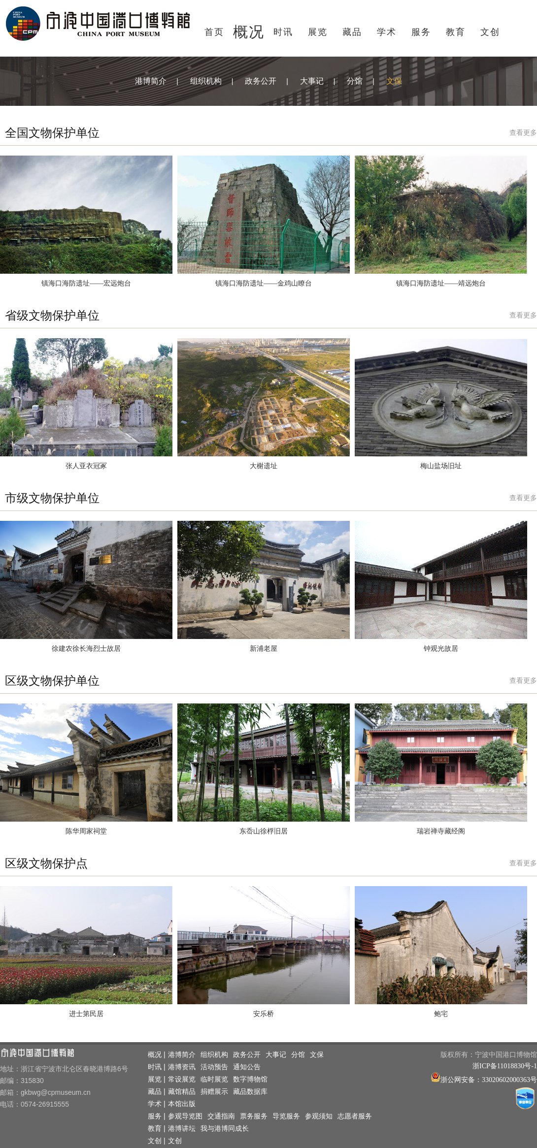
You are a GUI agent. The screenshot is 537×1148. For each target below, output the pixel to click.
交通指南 (221, 1116)
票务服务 (254, 1116)
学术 (387, 32)
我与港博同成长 (225, 1128)
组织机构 (206, 81)
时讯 (283, 32)
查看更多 (523, 132)
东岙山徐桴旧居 (263, 831)
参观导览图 (185, 1116)
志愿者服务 (354, 1116)
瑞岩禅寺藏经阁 (441, 831)
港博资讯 (182, 1067)
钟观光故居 (441, 648)
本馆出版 (182, 1104)
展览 (318, 32)
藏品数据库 (250, 1091)
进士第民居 (86, 1014)
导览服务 (286, 1116)
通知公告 (247, 1067)
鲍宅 (441, 1014)
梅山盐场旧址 (441, 466)
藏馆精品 (182, 1091)
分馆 (355, 81)
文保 (394, 81)
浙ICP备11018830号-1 (504, 1066)
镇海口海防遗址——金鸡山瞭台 (263, 283)
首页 (214, 32)
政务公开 (260, 81)
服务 (421, 32)
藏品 (352, 32)
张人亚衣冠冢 (86, 466)
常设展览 (182, 1079)
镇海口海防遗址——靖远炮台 (441, 283)
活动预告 (214, 1067)
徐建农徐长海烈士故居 (86, 648)
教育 (456, 32)
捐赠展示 (214, 1091)
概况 (249, 32)
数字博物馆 (250, 1079)
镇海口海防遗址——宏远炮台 (86, 283)
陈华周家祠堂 (86, 831)
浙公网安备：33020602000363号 (488, 1080)
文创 (490, 32)
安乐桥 (263, 1014)
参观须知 (319, 1116)
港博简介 (151, 81)
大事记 (312, 81)
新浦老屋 (263, 648)
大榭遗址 (263, 466)
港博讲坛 (182, 1128)
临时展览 (214, 1079)
